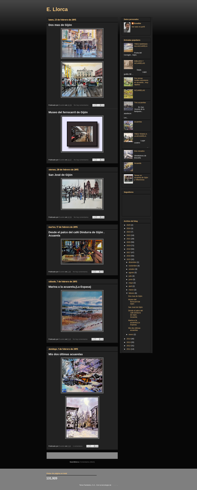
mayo (131, 283)
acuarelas (138, 122)
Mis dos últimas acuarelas (65, 354)
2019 (129, 245)
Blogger (114, 485)
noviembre (133, 266)
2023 (129, 232)
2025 (129, 225)
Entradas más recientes (58, 455)
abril (130, 286)
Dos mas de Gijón (60, 25)
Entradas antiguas (108, 455)
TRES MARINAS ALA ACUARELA (140, 45)
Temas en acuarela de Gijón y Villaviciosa (141, 177)
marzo (131, 290)
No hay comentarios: (81, 105)
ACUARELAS (139, 90)
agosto (131, 273)
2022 (129, 235)
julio (130, 276)
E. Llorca (57, 9)
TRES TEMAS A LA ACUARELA (140, 135)
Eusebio (137, 23)
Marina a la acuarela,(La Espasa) (69, 286)
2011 (129, 349)
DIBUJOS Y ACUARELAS (139, 62)
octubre (132, 269)
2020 (129, 242)
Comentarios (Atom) (87, 462)
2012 (129, 346)
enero (131, 334)
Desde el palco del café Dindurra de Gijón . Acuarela (135, 314)
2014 (129, 339)
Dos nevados (139, 151)
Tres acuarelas (140, 103)
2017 (129, 252)
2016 (129, 256)
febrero (132, 293)
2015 (129, 259)
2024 (129, 228)
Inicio (84, 455)
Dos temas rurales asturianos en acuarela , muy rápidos (141, 81)
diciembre (133, 262)
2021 (129, 239)
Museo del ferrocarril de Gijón (68, 112)
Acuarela (137, 163)
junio (131, 279)
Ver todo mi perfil (138, 27)
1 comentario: (78, 446)
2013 (129, 342)
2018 (129, 249)
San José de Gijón (60, 174)
